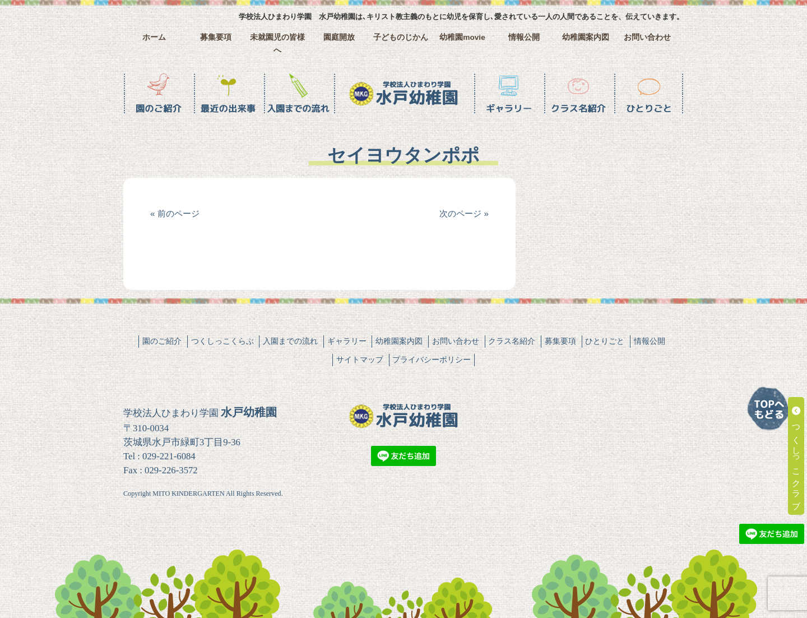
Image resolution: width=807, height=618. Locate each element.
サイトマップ (359, 359)
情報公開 (524, 37)
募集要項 (215, 37)
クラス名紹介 (511, 340)
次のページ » (464, 213)
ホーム (154, 37)
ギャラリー (347, 340)
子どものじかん (400, 37)
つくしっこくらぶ (222, 340)
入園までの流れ (290, 340)
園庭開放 (339, 37)
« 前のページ (175, 213)
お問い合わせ (647, 37)
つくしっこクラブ (796, 456)
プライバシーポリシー (431, 359)
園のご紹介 (162, 340)
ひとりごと (604, 340)
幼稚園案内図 (585, 37)
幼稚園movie (462, 37)
